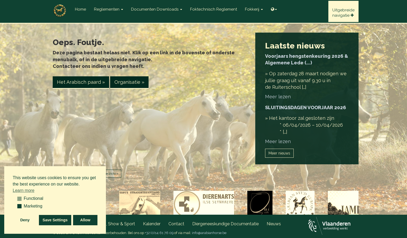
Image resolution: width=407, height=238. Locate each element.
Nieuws (274, 223)
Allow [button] (85, 220)
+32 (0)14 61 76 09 (159, 233)
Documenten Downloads (156, 9)
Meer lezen (278, 96)
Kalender (151, 223)
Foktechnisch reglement (213, 9)
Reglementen (108, 9)
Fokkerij (254, 9)
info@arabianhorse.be (209, 233)
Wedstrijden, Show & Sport (109, 223)
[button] (18, 198)
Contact (176, 223)
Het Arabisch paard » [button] (81, 82)
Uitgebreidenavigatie (343, 13)
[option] (139, 204)
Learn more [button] (23, 190)
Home (80, 9)
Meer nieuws (279, 153)
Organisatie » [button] (129, 82)
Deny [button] (24, 220)
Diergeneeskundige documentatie (225, 223)
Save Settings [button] (55, 220)
